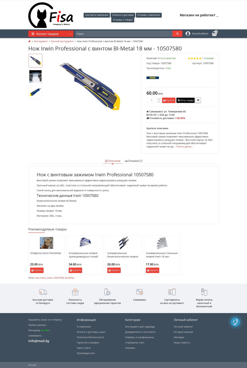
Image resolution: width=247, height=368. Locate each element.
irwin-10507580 (55, 277)
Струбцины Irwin (134, 342)
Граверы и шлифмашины (139, 337)
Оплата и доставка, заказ (91, 331)
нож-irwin (40, 277)
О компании (84, 326)
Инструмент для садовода (140, 326)
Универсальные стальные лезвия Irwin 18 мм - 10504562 (162, 256)
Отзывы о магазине (149, 14)
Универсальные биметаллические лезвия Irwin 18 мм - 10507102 (122, 256)
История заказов (183, 331)
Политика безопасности (90, 337)
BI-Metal (69, 277)
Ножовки (130, 347)
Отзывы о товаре (123, 19)
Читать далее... (184, 146)
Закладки (179, 337)
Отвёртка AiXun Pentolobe (45, 253)
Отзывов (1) (133, 161)
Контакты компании (96, 14)
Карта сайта (84, 347)
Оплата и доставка (123, 14)
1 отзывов (208, 58)
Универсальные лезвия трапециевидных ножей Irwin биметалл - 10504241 (85, 256)
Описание (113, 161)
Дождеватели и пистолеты (140, 331)
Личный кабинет (183, 326)
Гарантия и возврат (88, 342)
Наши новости (182, 342)
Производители (86, 353)
